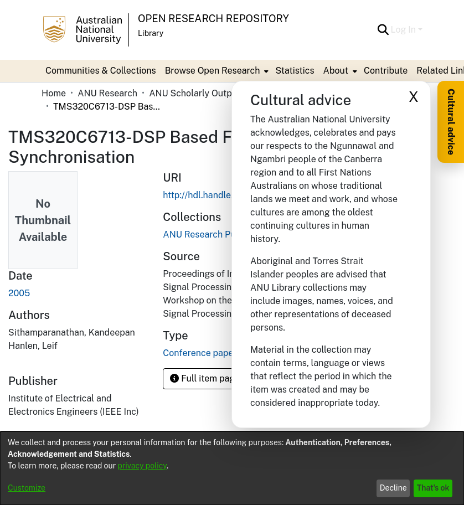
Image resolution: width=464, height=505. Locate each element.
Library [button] (150, 33)
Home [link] (54, 93)
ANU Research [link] (107, 93)
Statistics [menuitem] (294, 70)
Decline (393, 487)
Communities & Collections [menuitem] (100, 70)
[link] (219, 234)
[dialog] (232, 468)
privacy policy (142, 465)
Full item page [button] (205, 378)
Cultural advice (451, 122)
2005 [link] (19, 293)
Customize (26, 487)
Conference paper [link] (199, 353)
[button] (383, 30)
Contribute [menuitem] (386, 70)
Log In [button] (404, 29)
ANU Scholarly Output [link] (194, 93)
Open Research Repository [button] (213, 18)
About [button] (335, 70)
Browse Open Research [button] (212, 70)
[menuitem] (216, 71)
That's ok (433, 487)
